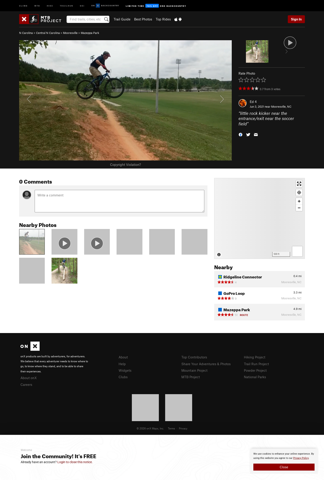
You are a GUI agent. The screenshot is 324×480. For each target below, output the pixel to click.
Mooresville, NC (281, 106)
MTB (37, 5)
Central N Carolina (48, 33)
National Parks (255, 377)
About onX (28, 378)
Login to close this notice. (75, 462)
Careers (26, 384)
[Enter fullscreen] (299, 183)
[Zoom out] (299, 207)
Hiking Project (254, 357)
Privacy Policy (301, 458)
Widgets (125, 370)
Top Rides (163, 19)
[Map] (259, 218)
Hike (50, 5)
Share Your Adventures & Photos (206, 364)
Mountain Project (194, 370)
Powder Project (255, 370)
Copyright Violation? (125, 164)
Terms (171, 428)
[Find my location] (299, 192)
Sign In (296, 19)
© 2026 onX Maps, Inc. (150, 428)
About (123, 357)
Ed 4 (253, 102)
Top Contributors (194, 357)
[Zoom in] (299, 201)
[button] (240, 134)
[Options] (297, 251)
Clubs (123, 377)
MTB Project (190, 377)
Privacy (183, 428)
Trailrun (66, 5)
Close (284, 467)
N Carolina (26, 33)
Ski (82, 5)
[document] (284, 461)
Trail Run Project (256, 364)
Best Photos (143, 19)
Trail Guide (122, 19)
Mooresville (70, 33)
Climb (23, 5)
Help (122, 364)
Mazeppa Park (90, 33)
